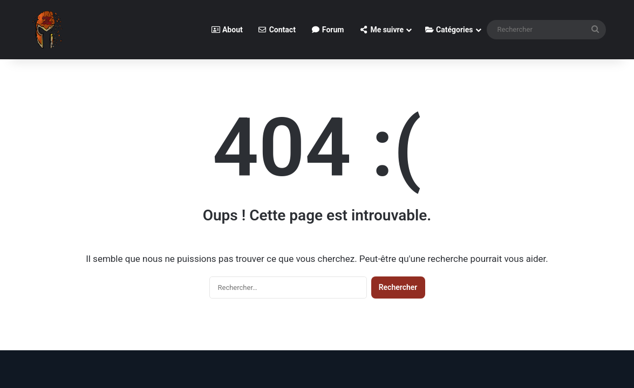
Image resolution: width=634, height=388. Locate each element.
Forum (327, 29)
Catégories (449, 29)
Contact (277, 29)
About (227, 29)
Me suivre (381, 29)
